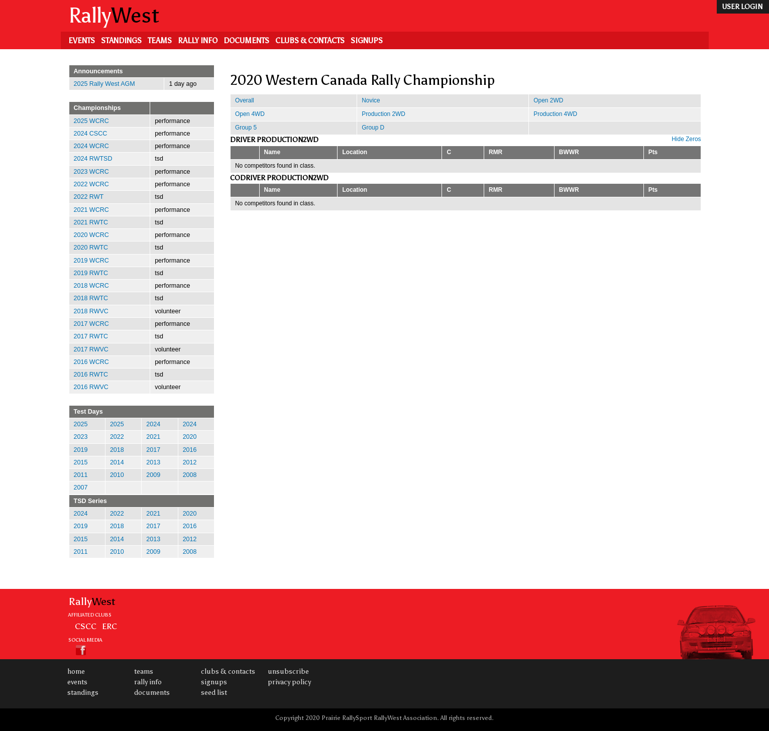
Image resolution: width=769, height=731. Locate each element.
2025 (81, 424)
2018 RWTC (91, 298)
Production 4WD (555, 113)
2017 (153, 449)
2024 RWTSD (93, 158)
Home (76, 671)
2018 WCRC (91, 285)
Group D (373, 127)
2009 (153, 474)
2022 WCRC (91, 184)
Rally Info (197, 40)
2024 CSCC (90, 133)
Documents (246, 40)
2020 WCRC (91, 234)
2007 (81, 487)
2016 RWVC (91, 387)
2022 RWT (89, 196)
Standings (121, 40)
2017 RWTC (91, 336)
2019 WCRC (91, 260)
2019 (81, 449)
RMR (495, 152)
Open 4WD (250, 113)
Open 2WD (548, 100)
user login (742, 7)
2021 (153, 436)
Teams (160, 40)
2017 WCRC (91, 323)
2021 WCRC (91, 209)
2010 (117, 474)
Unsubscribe (288, 671)
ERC (109, 626)
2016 (190, 449)
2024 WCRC (91, 146)
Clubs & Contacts (310, 40)
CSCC (85, 626)
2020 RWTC (91, 247)
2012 (190, 462)
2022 (117, 436)
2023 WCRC (91, 171)
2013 (153, 462)
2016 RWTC (91, 374)
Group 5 (246, 127)
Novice (371, 100)
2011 (81, 474)
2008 (190, 474)
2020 (190, 436)
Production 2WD (383, 113)
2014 (117, 462)
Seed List (214, 692)
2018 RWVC (91, 311)
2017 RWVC (91, 349)
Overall (244, 100)
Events (81, 40)
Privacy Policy (289, 682)
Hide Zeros (686, 139)
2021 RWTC (91, 222)
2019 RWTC (91, 273)
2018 (117, 449)
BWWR (569, 152)
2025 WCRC (91, 121)
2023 (81, 436)
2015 (81, 462)
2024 (153, 424)
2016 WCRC (91, 362)
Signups (367, 40)
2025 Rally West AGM (104, 83)
